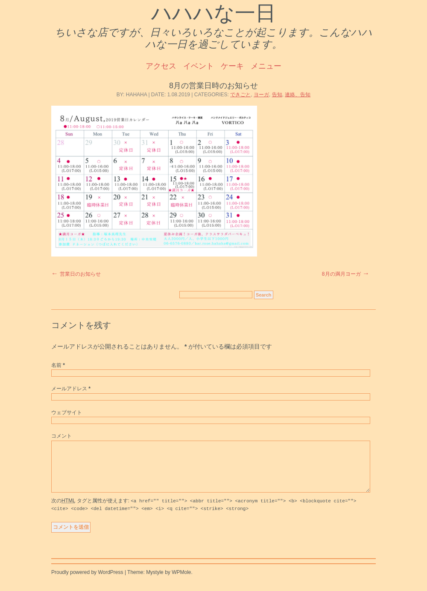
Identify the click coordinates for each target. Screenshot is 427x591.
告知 (277, 95)
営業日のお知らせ (80, 274)
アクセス (161, 66)
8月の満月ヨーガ (341, 274)
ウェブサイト (66, 412)
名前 (58, 365)
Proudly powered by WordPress (87, 582)
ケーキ (232, 66)
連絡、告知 (297, 95)
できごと (240, 95)
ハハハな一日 (213, 13)
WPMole (181, 582)
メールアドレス (71, 389)
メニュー (266, 66)
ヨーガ (261, 95)
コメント (61, 436)
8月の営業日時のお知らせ (213, 85)
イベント (198, 66)
